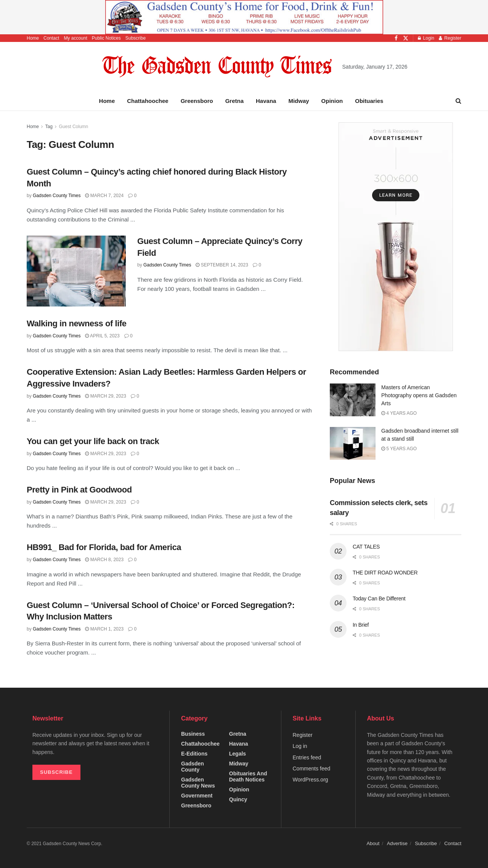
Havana (266, 101)
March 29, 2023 (105, 396)
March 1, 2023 (104, 629)
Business (193, 734)
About (372, 843)
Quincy (238, 799)
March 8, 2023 (104, 559)
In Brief (361, 625)
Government (196, 796)
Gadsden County (192, 767)
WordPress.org (310, 780)
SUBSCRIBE (56, 772)
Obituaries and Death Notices (248, 776)
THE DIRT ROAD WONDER (385, 573)
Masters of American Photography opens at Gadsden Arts (419, 395)
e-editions (194, 754)
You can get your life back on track (93, 441)
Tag (48, 126)
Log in (300, 746)
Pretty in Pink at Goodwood (79, 489)
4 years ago (399, 413)
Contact (51, 38)
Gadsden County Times (56, 195)
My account (75, 38)
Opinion (332, 101)
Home (33, 38)
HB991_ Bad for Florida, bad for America (104, 547)
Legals (237, 754)
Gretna (234, 101)
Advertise (397, 843)
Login (426, 38)
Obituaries (369, 101)
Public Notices (106, 38)
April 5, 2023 (102, 336)
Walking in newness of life (77, 323)
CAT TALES (366, 547)
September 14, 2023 (222, 265)
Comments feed (312, 768)
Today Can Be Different (379, 598)
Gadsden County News (198, 783)
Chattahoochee (147, 101)
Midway (298, 101)
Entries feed (307, 757)
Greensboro (197, 101)
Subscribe (135, 38)
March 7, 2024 (104, 195)
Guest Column (73, 126)
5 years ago (399, 448)
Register (450, 38)
